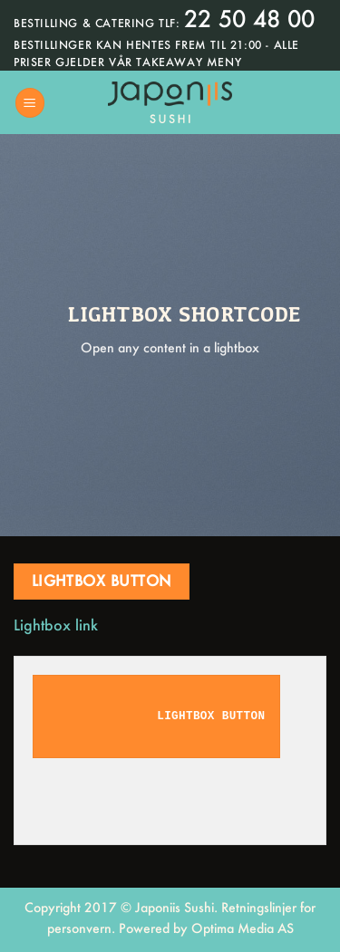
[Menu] (29, 103)
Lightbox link (56, 624)
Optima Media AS (242, 928)
